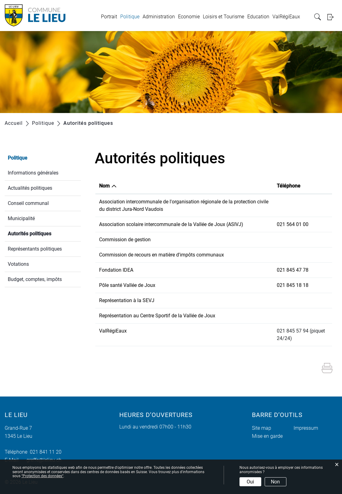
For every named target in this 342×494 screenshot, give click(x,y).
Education (258, 17)
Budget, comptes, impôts (35, 279)
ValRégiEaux (286, 17)
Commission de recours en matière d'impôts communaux (161, 255)
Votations (18, 264)
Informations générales (33, 173)
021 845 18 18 (292, 285)
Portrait (109, 17)
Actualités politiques (30, 188)
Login (332, 17)
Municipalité (21, 218)
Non (275, 482)
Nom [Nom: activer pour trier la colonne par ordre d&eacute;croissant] (104, 186)
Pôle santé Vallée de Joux (127, 285)
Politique (129, 17)
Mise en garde (267, 436)
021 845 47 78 (292, 270)
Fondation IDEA (116, 270)
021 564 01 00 (292, 224)
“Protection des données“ (42, 476)
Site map (261, 428)
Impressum (306, 428)
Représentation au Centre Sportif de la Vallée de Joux (157, 316)
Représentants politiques (35, 249)
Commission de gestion (125, 239)
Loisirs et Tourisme (223, 17)
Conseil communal (28, 203)
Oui (250, 482)
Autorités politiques (44, 233)
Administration (159, 17)
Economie (189, 17)
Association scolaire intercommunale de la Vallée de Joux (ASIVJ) (171, 224)
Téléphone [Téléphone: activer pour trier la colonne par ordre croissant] (288, 186)
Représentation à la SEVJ (126, 300)
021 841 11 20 (44, 452)
